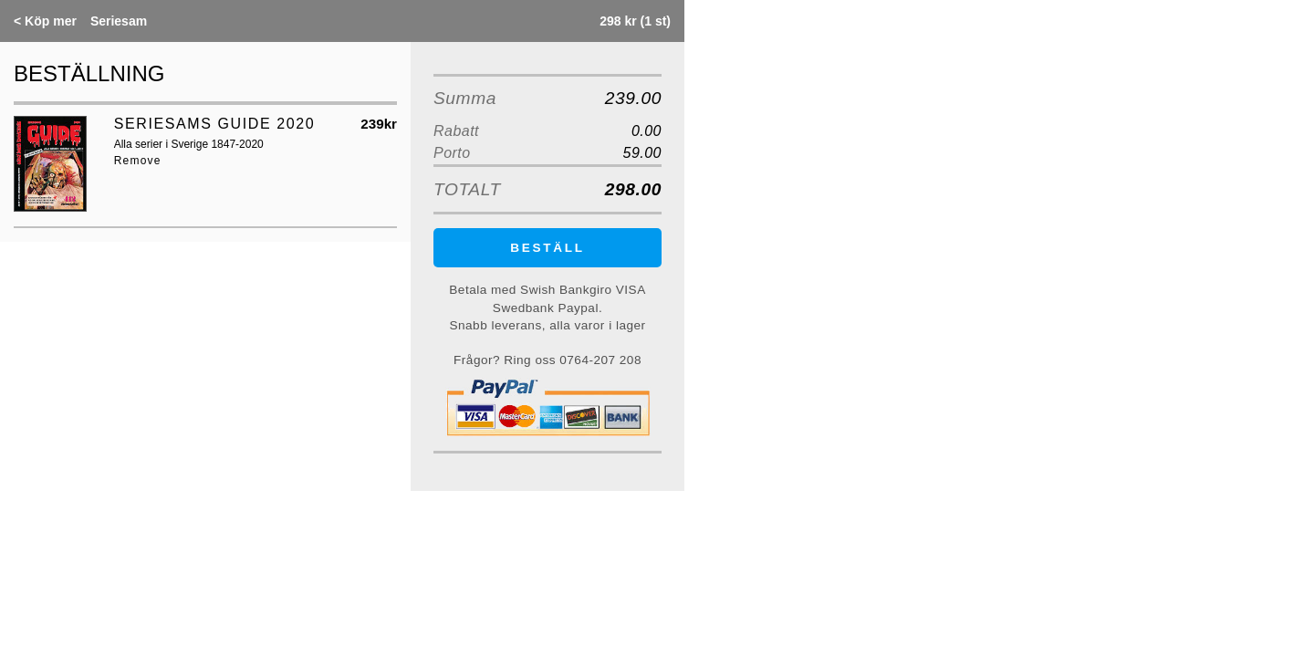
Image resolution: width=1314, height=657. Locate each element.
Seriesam (118, 21)
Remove (138, 160)
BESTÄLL (547, 248)
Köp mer (45, 21)
